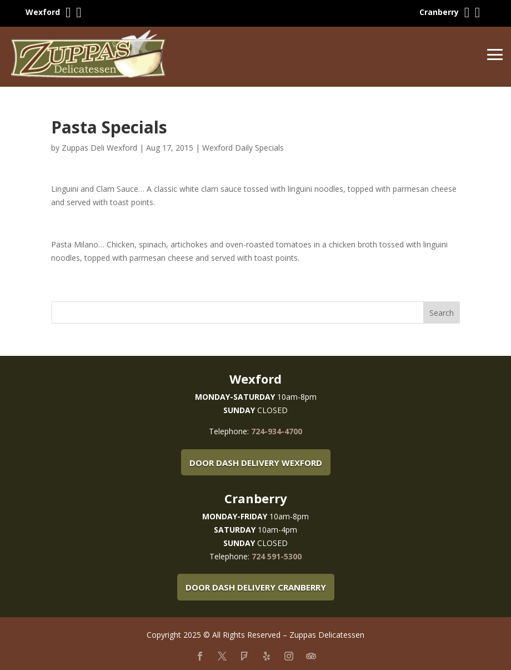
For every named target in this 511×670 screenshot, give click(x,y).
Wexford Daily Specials (243, 147)
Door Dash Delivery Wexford (255, 462)
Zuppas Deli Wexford (99, 147)
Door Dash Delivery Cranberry (256, 587)
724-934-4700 (276, 431)
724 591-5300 (277, 556)
